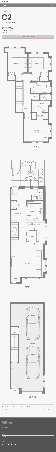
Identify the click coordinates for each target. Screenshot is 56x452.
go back (5, 11)
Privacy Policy (5, 436)
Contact (4, 434)
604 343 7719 (32, 426)
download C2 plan (28, 36)
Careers (3, 441)
